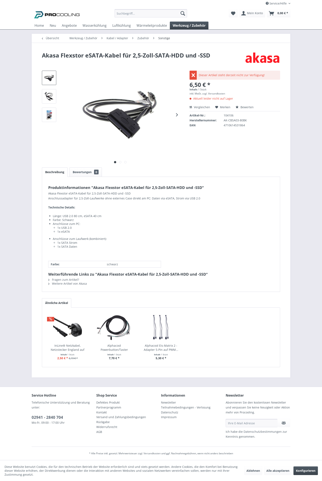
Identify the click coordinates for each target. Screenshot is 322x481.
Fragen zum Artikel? (63, 280)
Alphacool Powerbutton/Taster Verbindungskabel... (114, 348)
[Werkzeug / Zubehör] (189, 25)
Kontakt (101, 412)
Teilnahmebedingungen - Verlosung (185, 407)
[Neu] (53, 25)
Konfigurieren (305, 471)
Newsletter (168, 402)
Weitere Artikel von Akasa (67, 283)
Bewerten (245, 107)
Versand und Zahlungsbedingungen (121, 417)
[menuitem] (151, 15)
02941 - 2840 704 (47, 417)
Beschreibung (54, 172)
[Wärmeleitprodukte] (152, 25)
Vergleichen (200, 107)
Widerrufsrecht (106, 427)
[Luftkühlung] (121, 25)
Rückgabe (103, 422)
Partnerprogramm (108, 407)
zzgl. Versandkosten (213, 93)
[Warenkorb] (278, 13)
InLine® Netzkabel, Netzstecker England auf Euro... (67, 348)
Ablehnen (253, 471)
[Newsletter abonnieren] (283, 423)
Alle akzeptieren (277, 471)
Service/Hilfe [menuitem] (277, 3)
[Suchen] (182, 13)
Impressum (169, 417)
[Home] (39, 25)
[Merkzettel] (233, 13)
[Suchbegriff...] (151, 13)
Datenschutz (169, 412)
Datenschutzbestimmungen (263, 432)
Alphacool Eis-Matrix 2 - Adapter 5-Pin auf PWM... (161, 348)
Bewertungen (86, 172)
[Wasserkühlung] (94, 25)
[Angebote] (69, 25)
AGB (99, 432)
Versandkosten (152, 453)
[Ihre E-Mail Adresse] (251, 423)
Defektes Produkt (108, 402)
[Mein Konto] (252, 13)
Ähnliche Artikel (56, 303)
